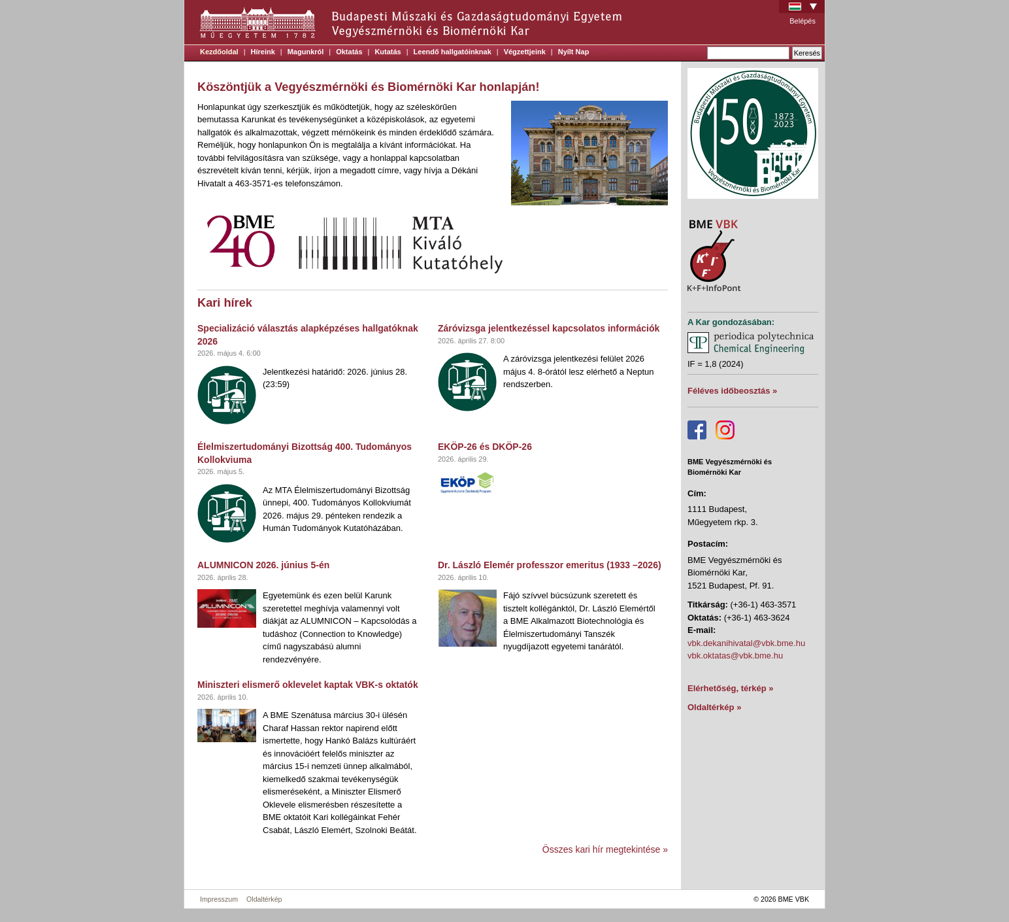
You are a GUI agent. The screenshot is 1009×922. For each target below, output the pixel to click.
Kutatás (387, 52)
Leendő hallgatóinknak (452, 52)
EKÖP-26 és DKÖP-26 (485, 446)
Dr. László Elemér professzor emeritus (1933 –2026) (549, 565)
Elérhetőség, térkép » (730, 688)
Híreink (263, 52)
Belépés (802, 21)
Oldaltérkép (264, 899)
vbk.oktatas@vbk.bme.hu (735, 655)
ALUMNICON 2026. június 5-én (263, 565)
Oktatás (349, 52)
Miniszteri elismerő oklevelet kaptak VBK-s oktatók (307, 684)
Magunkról (306, 52)
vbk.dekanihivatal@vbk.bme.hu (746, 643)
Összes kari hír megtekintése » (605, 849)
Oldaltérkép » (714, 707)
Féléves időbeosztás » (732, 391)
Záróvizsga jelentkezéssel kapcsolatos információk (548, 328)
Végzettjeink (525, 52)
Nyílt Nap (573, 52)
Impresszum (219, 899)
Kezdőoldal (219, 52)
